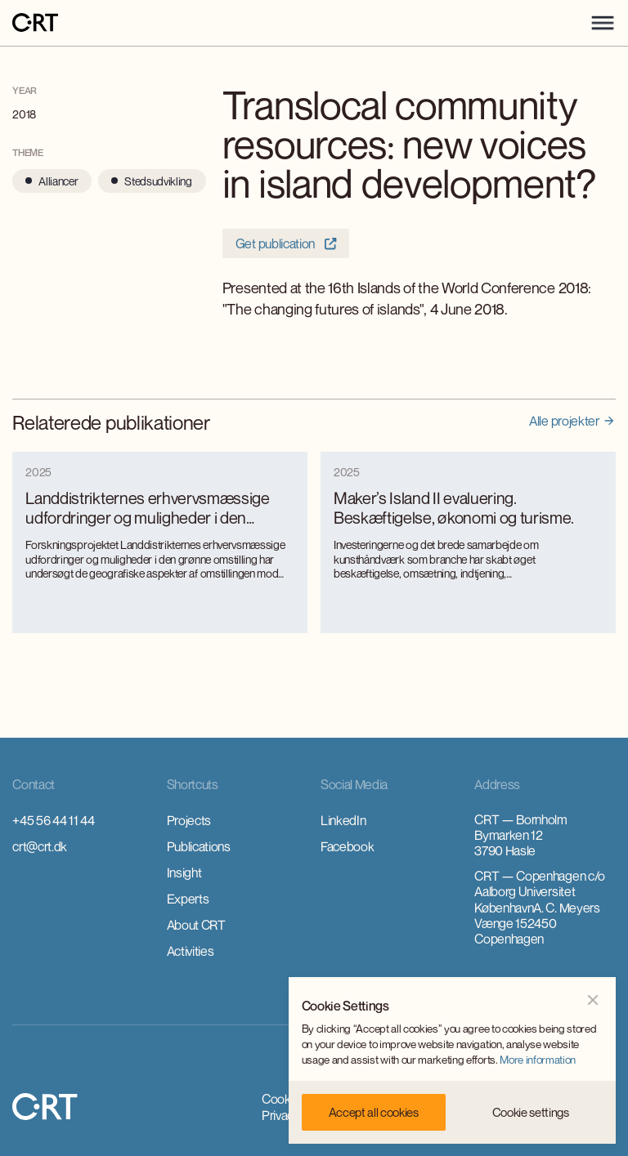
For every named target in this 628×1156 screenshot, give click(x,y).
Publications (199, 846)
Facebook (347, 846)
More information (538, 1059)
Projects (189, 820)
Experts (188, 898)
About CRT (196, 925)
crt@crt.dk (39, 846)
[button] (603, 23)
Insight (184, 872)
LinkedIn (343, 820)
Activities (190, 951)
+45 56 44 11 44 (53, 820)
